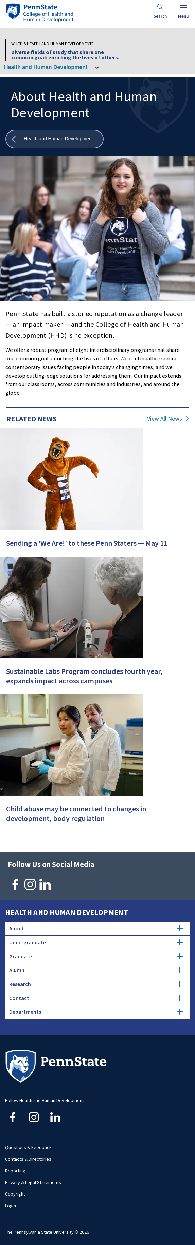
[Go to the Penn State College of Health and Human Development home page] (39, 12)
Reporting (15, 1171)
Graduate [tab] (96, 956)
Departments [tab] (96, 1011)
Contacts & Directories (28, 1159)
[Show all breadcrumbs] (54, 139)
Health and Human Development (45, 67)
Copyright (15, 1194)
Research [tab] (96, 984)
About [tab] (96, 928)
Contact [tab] (96, 998)
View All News (164, 418)
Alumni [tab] (96, 970)
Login (10, 1206)
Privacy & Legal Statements (33, 1182)
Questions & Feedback (28, 1147)
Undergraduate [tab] (96, 942)
